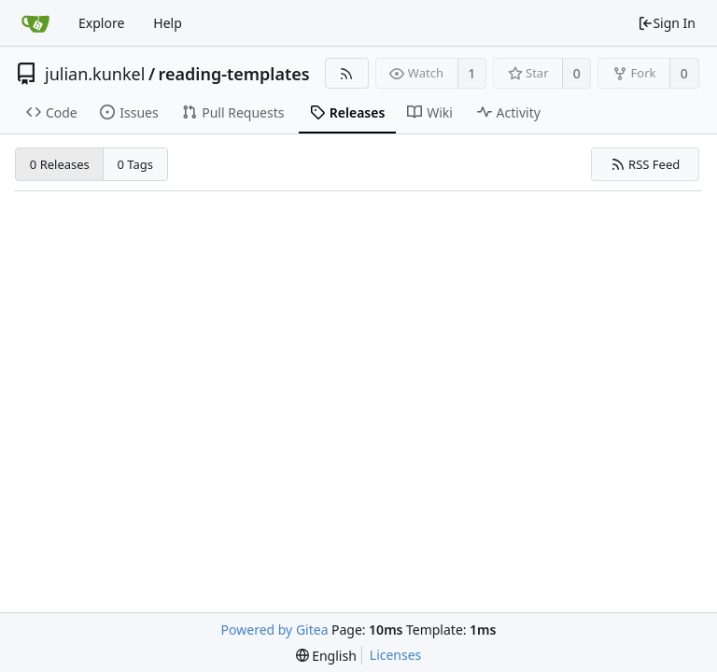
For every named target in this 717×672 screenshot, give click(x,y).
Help (167, 23)
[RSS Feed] (347, 73)
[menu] (326, 656)
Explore (101, 23)
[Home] (35, 23)
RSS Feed (646, 164)
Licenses (396, 655)
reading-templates (234, 73)
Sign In (667, 23)
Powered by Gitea (275, 629)
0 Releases (60, 164)
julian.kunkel (95, 73)
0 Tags (136, 164)
